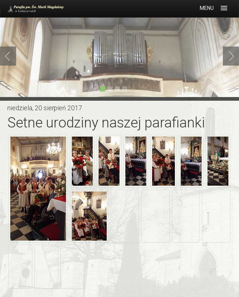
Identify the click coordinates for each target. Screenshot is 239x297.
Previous (9, 56)
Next (229, 56)
